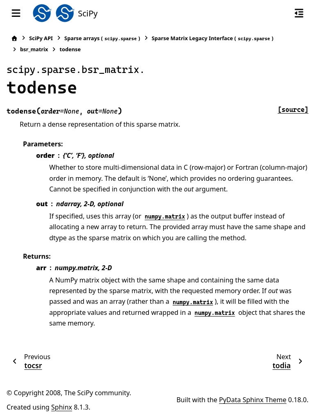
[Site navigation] (16, 13)
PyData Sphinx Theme (252, 399)
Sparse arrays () (102, 38)
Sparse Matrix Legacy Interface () (213, 38)
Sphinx (61, 407)
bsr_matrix (34, 49)
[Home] (14, 38)
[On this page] (299, 13)
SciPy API (41, 38)
